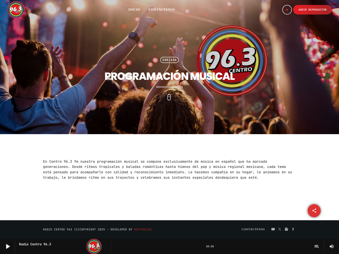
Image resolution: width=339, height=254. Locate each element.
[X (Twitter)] (279, 229)
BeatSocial (143, 229)
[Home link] (16, 9)
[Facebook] (293, 229)
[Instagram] (286, 229)
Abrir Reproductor (312, 9)
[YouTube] (273, 229)
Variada (169, 60)
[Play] (287, 9)
